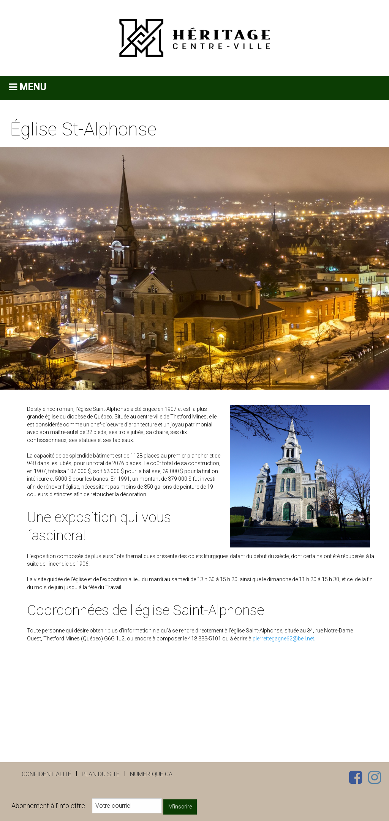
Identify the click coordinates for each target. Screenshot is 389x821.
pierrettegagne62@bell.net (283, 638)
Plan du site (101, 774)
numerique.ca (151, 774)
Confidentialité (46, 774)
